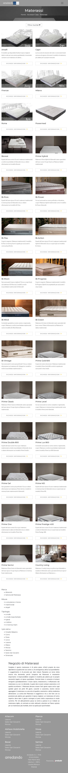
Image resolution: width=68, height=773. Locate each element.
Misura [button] (4, 599)
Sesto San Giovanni (12, 653)
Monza (8, 648)
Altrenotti (9, 592)
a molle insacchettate (13, 617)
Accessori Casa (32, 15)
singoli (8, 607)
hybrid (8, 620)
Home (23, 15)
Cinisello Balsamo (12, 632)
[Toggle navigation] (62, 3)
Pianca (39, 716)
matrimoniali (10, 605)
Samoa (39, 742)
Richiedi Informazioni (16, 63)
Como (8, 635)
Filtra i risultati (34, 25)
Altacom (9, 716)
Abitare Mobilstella (14, 729)
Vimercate (9, 655)
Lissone (8, 642)
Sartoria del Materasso (13, 595)
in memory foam (11, 625)
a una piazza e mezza (13, 602)
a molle (8, 614)
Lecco (8, 640)
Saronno (8, 650)
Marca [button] (4, 590)
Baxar (8, 742)
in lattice (8, 622)
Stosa (38, 729)
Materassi (43, 15)
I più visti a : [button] (6, 629)
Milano (8, 645)
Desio (8, 637)
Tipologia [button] (6, 612)
